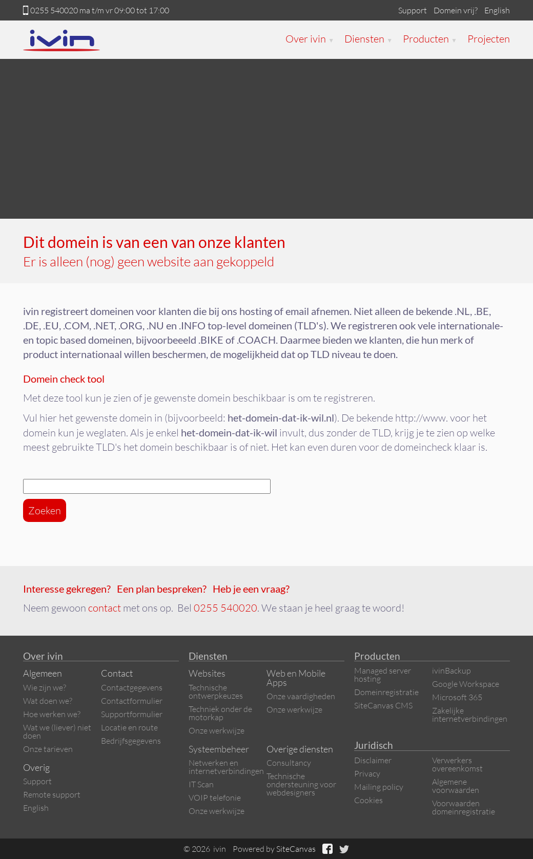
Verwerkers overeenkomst (457, 764)
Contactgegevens (131, 687)
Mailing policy (378, 787)
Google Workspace (465, 684)
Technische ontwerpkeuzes (216, 691)
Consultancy (288, 763)
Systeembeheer (219, 749)
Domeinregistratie (386, 692)
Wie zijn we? (44, 687)
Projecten (488, 38)
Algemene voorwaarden (455, 786)
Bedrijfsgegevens (131, 741)
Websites (207, 673)
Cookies (368, 800)
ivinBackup (451, 670)
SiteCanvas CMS (383, 705)
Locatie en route (129, 727)
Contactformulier (131, 701)
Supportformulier (131, 714)
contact (104, 607)
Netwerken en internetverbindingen (226, 767)
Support (412, 10)
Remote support (51, 794)
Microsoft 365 (457, 697)
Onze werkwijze (216, 730)
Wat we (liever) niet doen (57, 731)
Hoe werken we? (51, 714)
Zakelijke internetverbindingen (469, 714)
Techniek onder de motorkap (220, 713)
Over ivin (309, 38)
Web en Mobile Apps (295, 677)
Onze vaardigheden (300, 696)
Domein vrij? (456, 10)
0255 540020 (54, 10)
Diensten (368, 38)
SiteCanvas (296, 849)
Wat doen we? (47, 701)
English (497, 10)
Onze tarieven (48, 749)
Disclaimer (373, 760)
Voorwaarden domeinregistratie (463, 807)
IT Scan (201, 784)
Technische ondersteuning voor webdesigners (301, 784)
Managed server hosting (382, 674)
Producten (430, 38)
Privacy (367, 773)
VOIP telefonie (215, 797)
